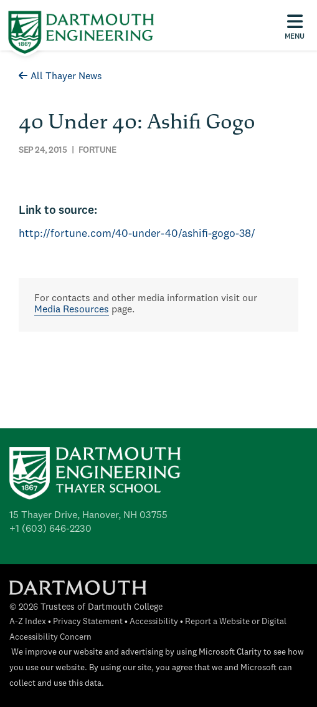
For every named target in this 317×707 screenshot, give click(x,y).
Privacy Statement (88, 622)
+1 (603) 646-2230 (50, 529)
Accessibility (154, 622)
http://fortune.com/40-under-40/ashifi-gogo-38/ (137, 234)
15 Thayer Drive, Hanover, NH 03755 (88, 516)
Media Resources (71, 310)
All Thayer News (60, 77)
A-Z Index (27, 622)
